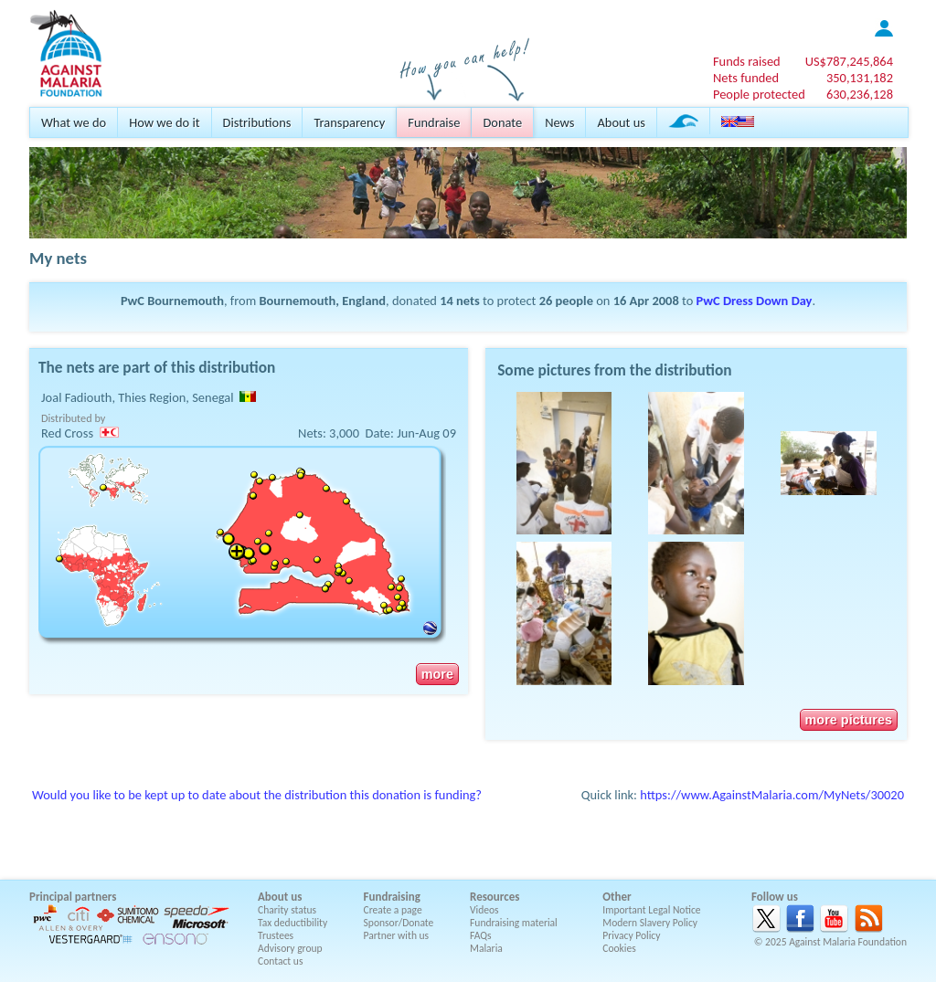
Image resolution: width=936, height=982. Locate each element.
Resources (494, 896)
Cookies (619, 948)
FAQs (481, 935)
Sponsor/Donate (399, 922)
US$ (849, 61)
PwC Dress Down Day (755, 300)
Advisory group (290, 948)
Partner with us (397, 935)
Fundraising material (514, 922)
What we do (73, 122)
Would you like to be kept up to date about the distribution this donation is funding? (257, 795)
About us (620, 122)
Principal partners (72, 896)
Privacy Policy (631, 935)
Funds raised (747, 61)
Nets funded (746, 77)
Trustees (275, 935)
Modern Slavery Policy (649, 922)
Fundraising (392, 896)
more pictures (848, 720)
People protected (759, 94)
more (437, 674)
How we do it (164, 122)
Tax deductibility (292, 922)
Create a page (393, 909)
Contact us (280, 961)
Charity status (287, 909)
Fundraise (434, 122)
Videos (484, 909)
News (559, 122)
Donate (502, 122)
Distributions (257, 122)
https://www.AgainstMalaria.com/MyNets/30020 (772, 795)
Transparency (349, 122)
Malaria (486, 948)
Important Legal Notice (651, 909)
